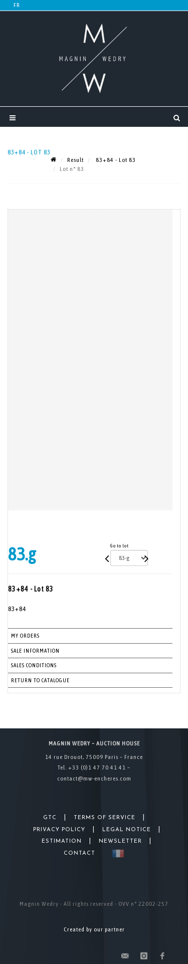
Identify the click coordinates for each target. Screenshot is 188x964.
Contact (79, 853)
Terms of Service (104, 818)
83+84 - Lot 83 (115, 159)
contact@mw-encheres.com (94, 778)
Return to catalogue (40, 680)
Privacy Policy (59, 830)
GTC (50, 818)
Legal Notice (126, 830)
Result (75, 159)
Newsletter (120, 841)
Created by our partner (94, 929)
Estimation (62, 841)
